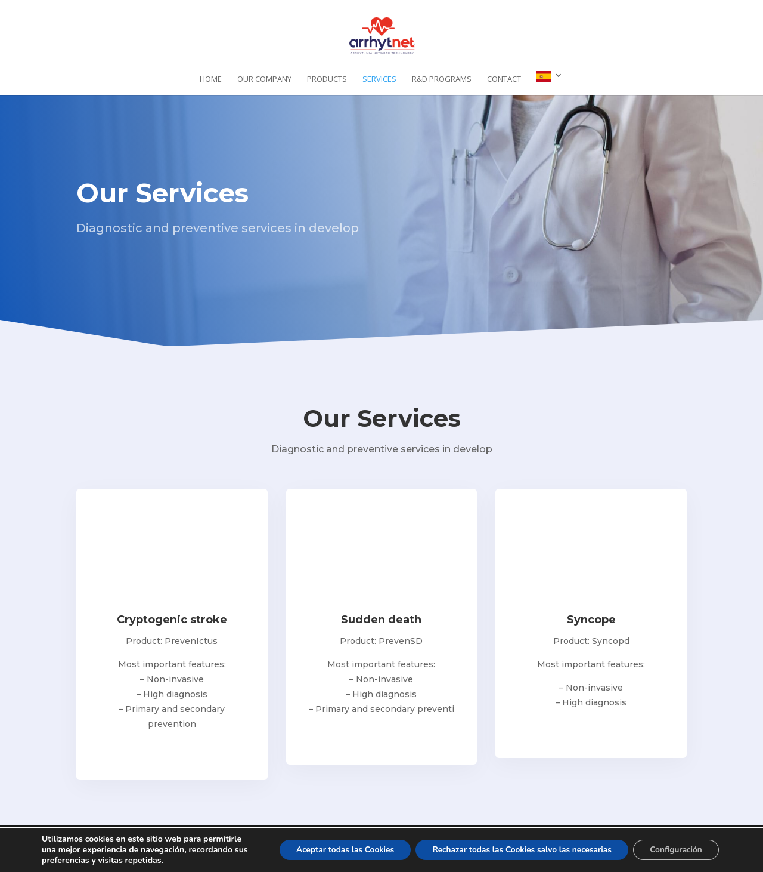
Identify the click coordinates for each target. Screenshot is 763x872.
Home (211, 79)
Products (327, 79)
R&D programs (442, 79)
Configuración (674, 849)
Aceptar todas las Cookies (332, 849)
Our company (264, 79)
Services (379, 79)
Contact (504, 79)
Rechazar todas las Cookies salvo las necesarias (515, 849)
